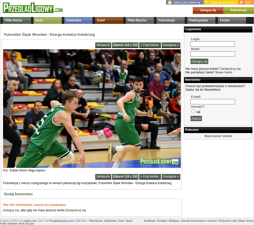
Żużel (101, 20)
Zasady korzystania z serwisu (199, 220)
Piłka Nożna (13, 20)
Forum (224, 20)
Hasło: (195, 49)
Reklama (174, 220)
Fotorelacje (166, 20)
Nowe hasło (223, 72)
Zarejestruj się (75, 210)
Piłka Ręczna (137, 20)
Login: (195, 39)
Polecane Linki (228, 220)
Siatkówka (73, 20)
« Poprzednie (150, 45)
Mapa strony (246, 220)
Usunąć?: (198, 106)
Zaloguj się (208, 10)
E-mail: (196, 97)
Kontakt (162, 220)
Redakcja (149, 220)
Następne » (171, 45)
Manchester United (218, 136)
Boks (39, 20)
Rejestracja (238, 10)
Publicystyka (198, 20)
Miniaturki (103, 45)
